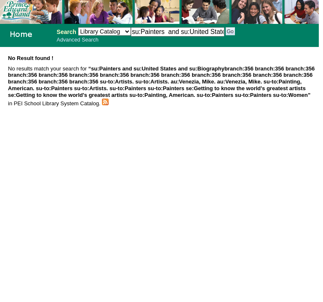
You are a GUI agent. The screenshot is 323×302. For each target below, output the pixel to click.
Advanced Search (78, 40)
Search (66, 32)
